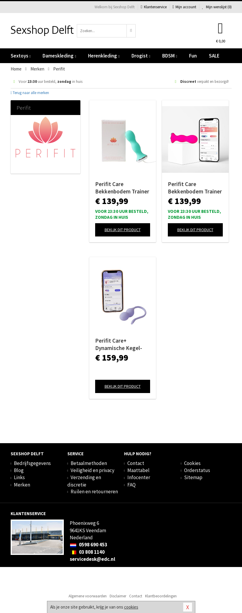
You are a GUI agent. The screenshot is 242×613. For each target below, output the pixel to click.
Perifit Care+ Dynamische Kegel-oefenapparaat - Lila (120, 344)
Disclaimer (118, 596)
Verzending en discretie (84, 481)
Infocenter (138, 477)
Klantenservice (153, 6)
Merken (22, 484)
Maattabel (138, 470)
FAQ (131, 484)
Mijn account (184, 6)
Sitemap (193, 477)
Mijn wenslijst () (217, 6)
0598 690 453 (88, 544)
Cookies (192, 463)
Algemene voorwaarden (88, 596)
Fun (193, 55)
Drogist (140, 55)
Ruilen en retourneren (94, 491)
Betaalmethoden (89, 463)
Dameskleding (59, 55)
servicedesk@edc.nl (92, 559)
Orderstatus (197, 470)
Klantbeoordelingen (161, 596)
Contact (135, 463)
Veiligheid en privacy (92, 470)
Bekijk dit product (123, 229)
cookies (131, 607)
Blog (19, 470)
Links (19, 477)
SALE (214, 55)
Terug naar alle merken (30, 92)
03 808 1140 (87, 552)
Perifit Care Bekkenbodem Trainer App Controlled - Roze (195, 187)
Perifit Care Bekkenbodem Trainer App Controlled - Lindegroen (122, 187)
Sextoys (21, 55)
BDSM (169, 55)
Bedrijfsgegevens (32, 463)
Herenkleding (103, 55)
